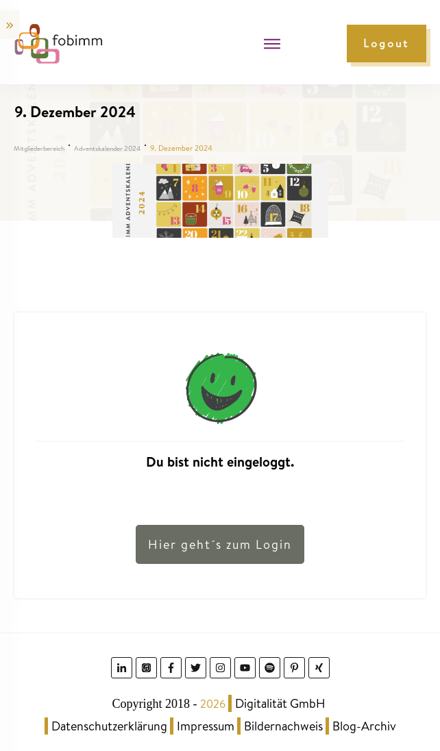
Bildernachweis (283, 726)
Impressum (205, 726)
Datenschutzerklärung (109, 726)
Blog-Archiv (364, 726)
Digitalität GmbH (280, 703)
